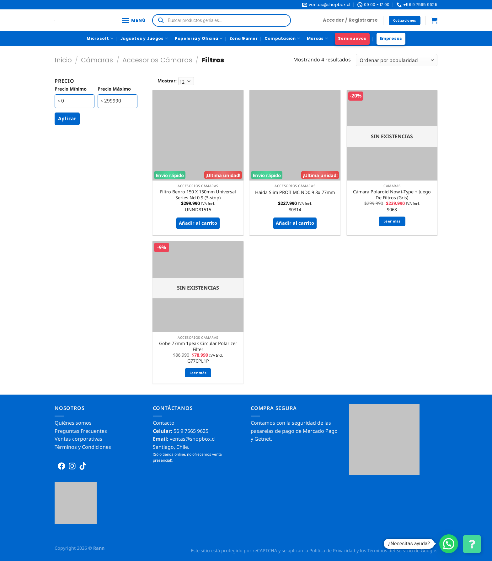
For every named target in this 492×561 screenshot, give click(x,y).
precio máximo (114, 89)
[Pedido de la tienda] (396, 60)
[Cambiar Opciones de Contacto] (472, 544)
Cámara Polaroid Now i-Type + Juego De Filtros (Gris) (392, 195)
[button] (448, 543)
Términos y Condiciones (83, 446)
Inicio (63, 60)
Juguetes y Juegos (144, 38)
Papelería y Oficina (198, 38)
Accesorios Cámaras (157, 60)
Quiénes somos (73, 422)
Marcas (317, 38)
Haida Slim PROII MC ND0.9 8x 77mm (295, 192)
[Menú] (133, 20)
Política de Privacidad (332, 550)
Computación (282, 38)
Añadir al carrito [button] (198, 223)
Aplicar (67, 118)
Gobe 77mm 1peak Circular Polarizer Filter (198, 346)
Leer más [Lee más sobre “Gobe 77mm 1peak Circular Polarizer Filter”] (198, 372)
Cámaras (97, 60)
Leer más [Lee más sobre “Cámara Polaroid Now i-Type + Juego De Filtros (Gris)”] (392, 221)
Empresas (391, 38)
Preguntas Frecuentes (81, 430)
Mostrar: (167, 81)
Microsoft (100, 38)
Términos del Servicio (390, 550)
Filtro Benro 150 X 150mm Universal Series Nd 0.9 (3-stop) (198, 195)
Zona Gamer (243, 38)
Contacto (163, 422)
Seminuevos (352, 38)
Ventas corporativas (78, 438)
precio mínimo (71, 89)
